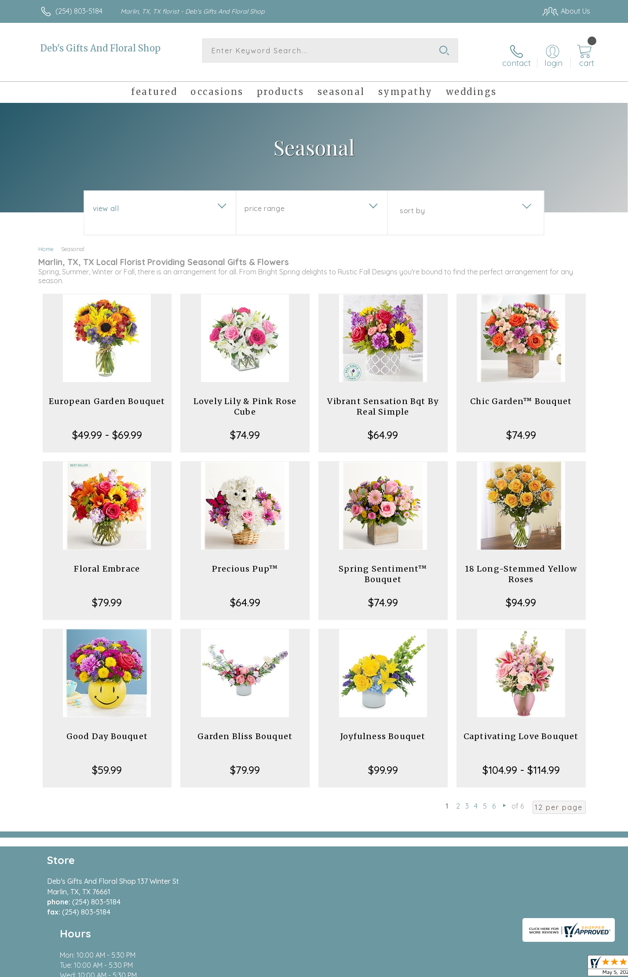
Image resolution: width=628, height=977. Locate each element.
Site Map (566, 968)
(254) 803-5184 (78, 11)
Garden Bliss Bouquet (244, 728)
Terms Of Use (397, 968)
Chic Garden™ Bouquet (521, 393)
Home (46, 240)
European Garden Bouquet (107, 393)
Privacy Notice (449, 968)
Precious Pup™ (245, 561)
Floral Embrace (107, 561)
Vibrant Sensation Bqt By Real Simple (382, 398)
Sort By (412, 202)
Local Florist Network (512, 968)
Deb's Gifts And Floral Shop (100, 48)
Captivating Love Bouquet (521, 728)
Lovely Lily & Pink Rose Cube (245, 398)
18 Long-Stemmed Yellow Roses (521, 566)
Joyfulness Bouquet (383, 728)
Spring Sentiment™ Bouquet (383, 566)
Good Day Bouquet (107, 728)
